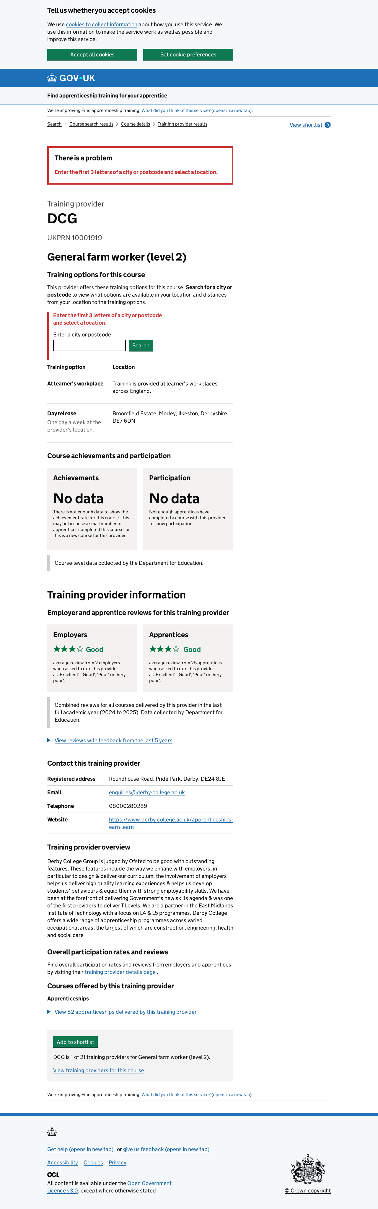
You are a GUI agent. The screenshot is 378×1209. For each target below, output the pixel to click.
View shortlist (310, 124)
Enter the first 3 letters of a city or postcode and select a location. (136, 172)
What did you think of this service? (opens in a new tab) (196, 110)
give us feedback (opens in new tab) (166, 1149)
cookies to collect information (101, 24)
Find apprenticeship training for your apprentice (107, 95)
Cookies (93, 1162)
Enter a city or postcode (82, 334)
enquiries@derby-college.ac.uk (147, 792)
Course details (135, 124)
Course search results (91, 124)
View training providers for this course (98, 1070)
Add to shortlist (75, 1042)
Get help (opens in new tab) (81, 1149)
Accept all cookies (92, 54)
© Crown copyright (308, 1190)
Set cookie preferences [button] (188, 54)
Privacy (117, 1162)
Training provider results (182, 124)
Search (54, 124)
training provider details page (121, 972)
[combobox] (89, 345)
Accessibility (62, 1162)
